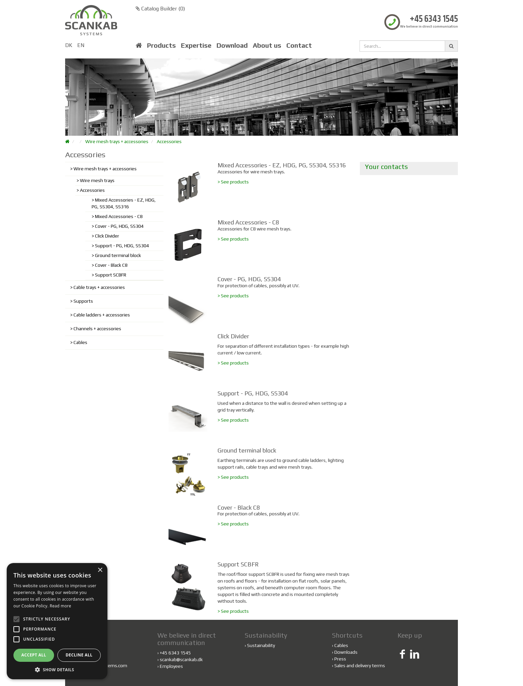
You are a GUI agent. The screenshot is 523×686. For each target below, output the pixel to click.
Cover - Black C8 (111, 265)
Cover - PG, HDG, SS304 (119, 226)
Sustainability (261, 645)
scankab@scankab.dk (181, 659)
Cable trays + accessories (99, 287)
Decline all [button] (79, 655)
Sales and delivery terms (359, 665)
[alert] (57, 621)
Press (340, 658)
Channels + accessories (97, 328)
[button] (57, 669)
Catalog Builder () (160, 8)
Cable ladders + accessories (102, 314)
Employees (171, 666)
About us (267, 45)
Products (161, 45)
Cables (80, 342)
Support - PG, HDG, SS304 (122, 245)
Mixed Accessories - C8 (119, 216)
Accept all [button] (33, 655)
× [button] (99, 570)
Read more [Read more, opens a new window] (60, 606)
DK (68, 45)
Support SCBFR (110, 274)
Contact (299, 45)
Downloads (346, 652)
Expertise (196, 45)
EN (80, 45)
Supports (83, 301)
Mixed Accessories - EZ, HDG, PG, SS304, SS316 (124, 203)
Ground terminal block (118, 255)
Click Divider (107, 236)
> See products (233, 181)
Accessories (169, 141)
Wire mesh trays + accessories (116, 141)
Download (232, 45)
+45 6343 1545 (434, 19)
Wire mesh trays (97, 180)
